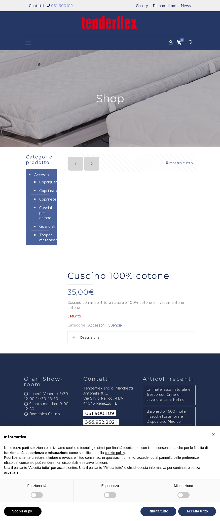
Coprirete (45, 199)
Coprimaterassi (45, 190)
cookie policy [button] (115, 453)
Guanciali (116, 325)
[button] (213, 434)
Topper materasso (45, 237)
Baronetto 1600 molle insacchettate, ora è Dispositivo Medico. (166, 416)
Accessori (96, 325)
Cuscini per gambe (45, 212)
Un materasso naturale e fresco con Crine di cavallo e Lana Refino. (168, 394)
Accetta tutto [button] (197, 511)
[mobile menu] (28, 43)
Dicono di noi (164, 5)
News (186, 5)
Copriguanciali (45, 182)
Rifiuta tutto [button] (158, 511)
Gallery (142, 5)
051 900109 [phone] (62, 5)
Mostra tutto (179, 162)
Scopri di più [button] (22, 511)
